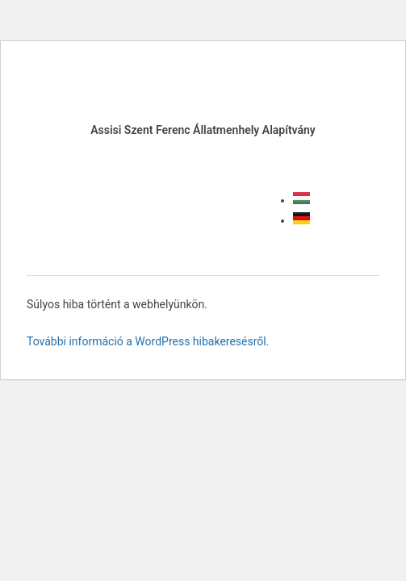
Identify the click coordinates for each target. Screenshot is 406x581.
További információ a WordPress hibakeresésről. (148, 341)
